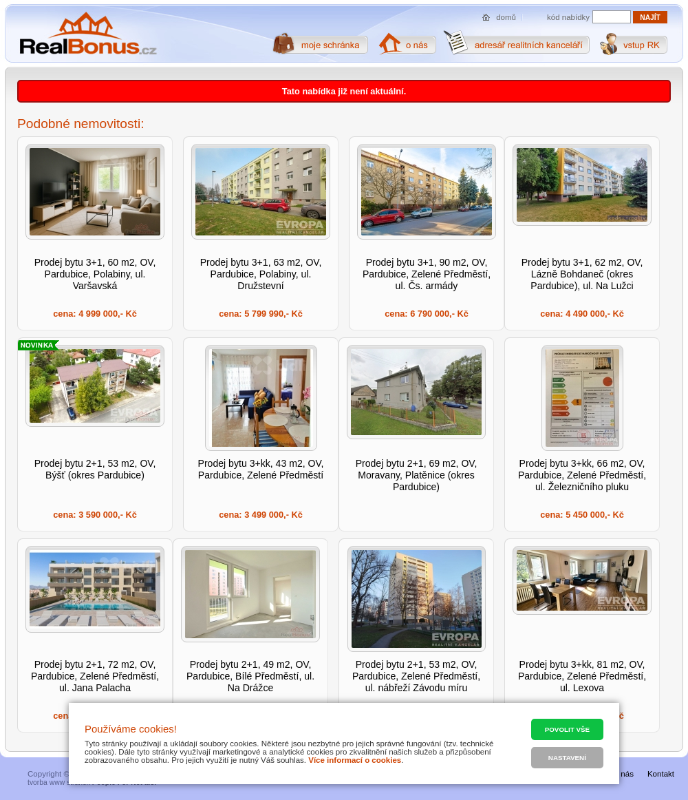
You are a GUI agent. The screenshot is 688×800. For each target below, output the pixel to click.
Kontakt (660, 774)
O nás (623, 774)
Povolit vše (567, 729)
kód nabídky (568, 17)
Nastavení (567, 757)
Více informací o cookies (354, 760)
